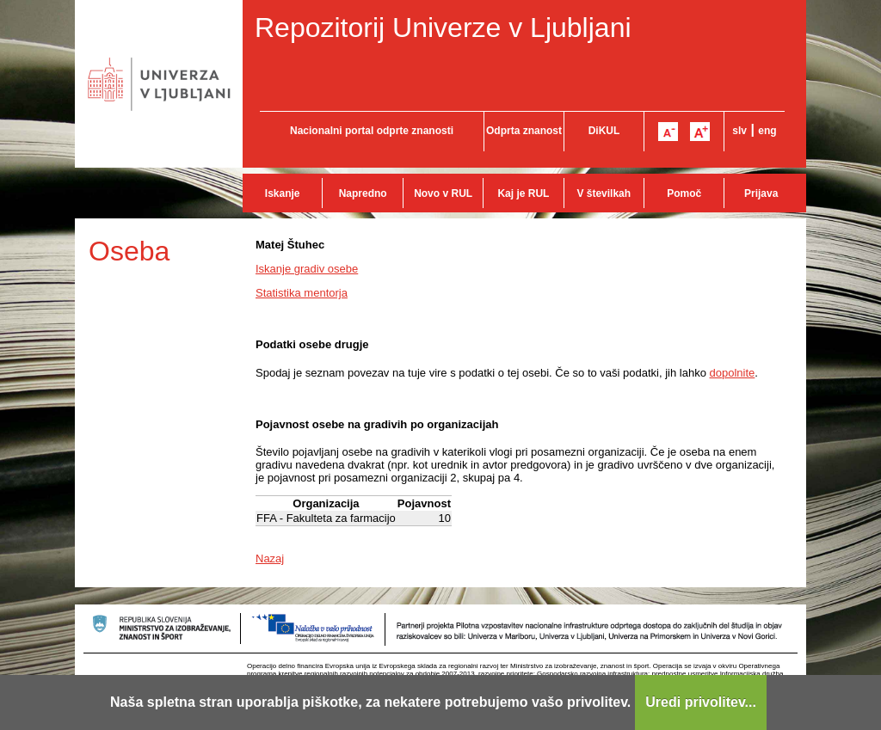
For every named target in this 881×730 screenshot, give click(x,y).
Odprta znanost (524, 131)
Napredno (363, 193)
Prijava (761, 193)
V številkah (603, 193)
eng (767, 131)
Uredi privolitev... (700, 702)
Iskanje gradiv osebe (307, 268)
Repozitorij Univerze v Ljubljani (443, 27)
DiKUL (604, 131)
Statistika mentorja (302, 292)
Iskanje (282, 193)
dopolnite (732, 372)
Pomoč (684, 193)
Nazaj (270, 558)
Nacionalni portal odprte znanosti (371, 131)
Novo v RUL (443, 193)
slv (739, 131)
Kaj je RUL (523, 193)
